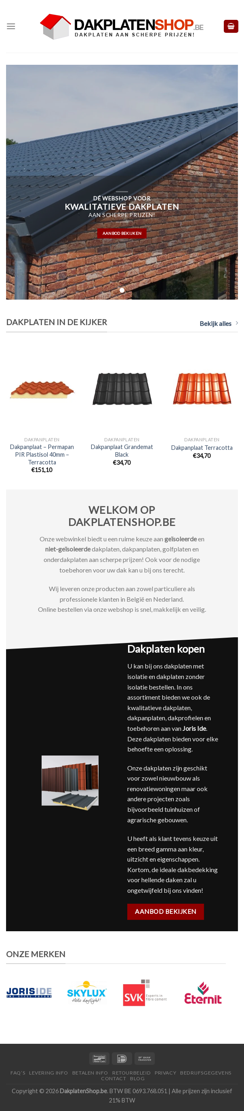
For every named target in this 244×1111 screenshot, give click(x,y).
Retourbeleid (131, 1073)
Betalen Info (90, 1073)
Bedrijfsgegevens (205, 1073)
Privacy (165, 1073)
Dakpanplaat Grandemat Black (122, 450)
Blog (137, 1078)
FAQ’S (18, 1073)
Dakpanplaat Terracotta (202, 447)
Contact (113, 1078)
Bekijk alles (219, 323)
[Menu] (11, 26)
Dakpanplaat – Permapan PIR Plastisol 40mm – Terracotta (42, 454)
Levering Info (48, 1073)
